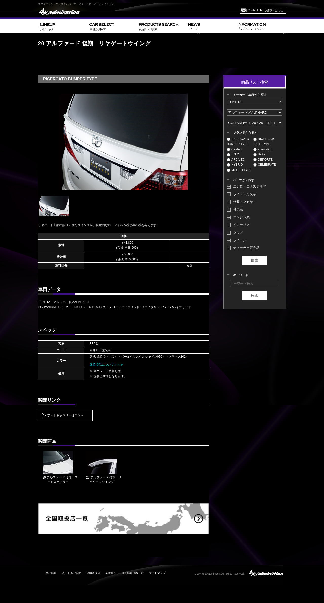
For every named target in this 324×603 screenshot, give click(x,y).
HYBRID (235, 165)
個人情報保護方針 (133, 572)
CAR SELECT (112, 26)
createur (234, 149)
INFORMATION (260, 26)
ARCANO (235, 159)
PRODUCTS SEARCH (161, 26)
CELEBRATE (264, 165)
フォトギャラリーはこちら (65, 415)
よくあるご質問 (71, 572)
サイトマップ (157, 572)
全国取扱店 (93, 572)
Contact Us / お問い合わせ (265, 10)
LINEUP (62, 26)
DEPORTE (263, 159)
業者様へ (110, 572)
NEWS (210, 26)
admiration (262, 149)
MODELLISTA (238, 170)
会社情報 (51, 572)
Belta (259, 154)
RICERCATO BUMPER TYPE (238, 141)
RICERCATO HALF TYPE (264, 141)
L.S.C (233, 154)
